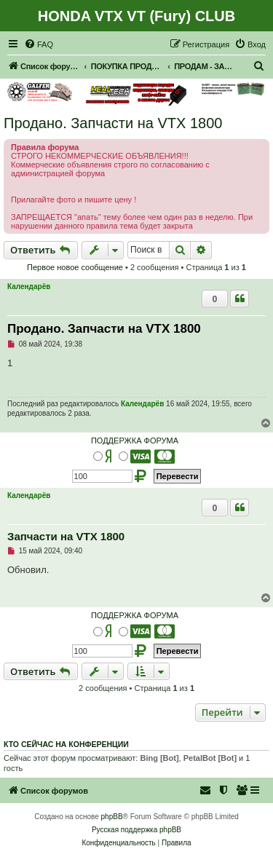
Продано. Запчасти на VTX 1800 (113, 123)
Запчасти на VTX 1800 (65, 536)
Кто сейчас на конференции (66, 744)
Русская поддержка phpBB (136, 830)
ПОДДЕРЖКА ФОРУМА (134, 440)
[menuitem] (38, 44)
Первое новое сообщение (75, 267)
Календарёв (28, 287)
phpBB (112, 817)
